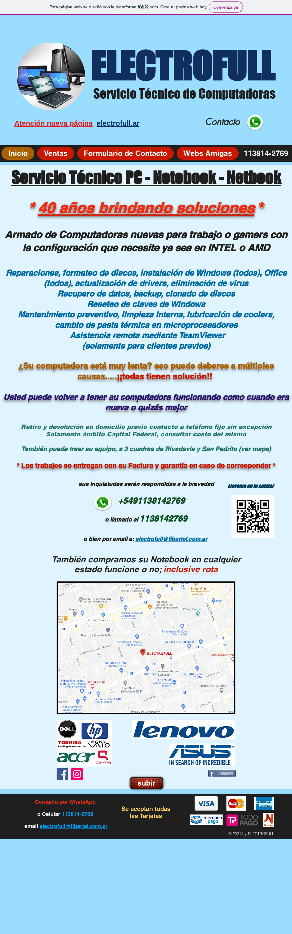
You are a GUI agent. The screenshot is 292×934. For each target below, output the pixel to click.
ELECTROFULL (182, 66)
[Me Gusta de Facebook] (188, 774)
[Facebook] (62, 774)
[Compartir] (222, 773)
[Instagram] (77, 774)
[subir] (146, 783)
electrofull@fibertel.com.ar (74, 826)
